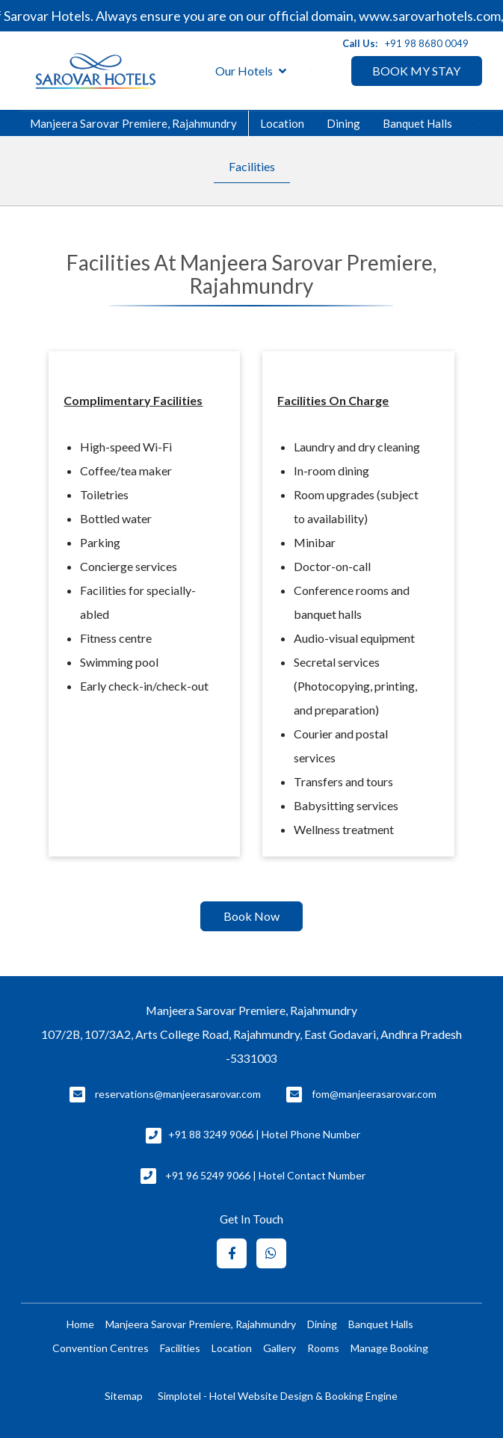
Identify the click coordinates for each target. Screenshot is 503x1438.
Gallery (279, 1348)
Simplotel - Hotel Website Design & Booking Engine (278, 1395)
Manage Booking (389, 1348)
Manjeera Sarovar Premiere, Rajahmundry (133, 123)
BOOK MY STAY (416, 71)
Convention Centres (100, 1348)
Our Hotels (250, 71)
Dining (343, 123)
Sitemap (124, 1395)
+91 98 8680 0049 (427, 43)
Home (80, 1324)
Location (282, 123)
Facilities (252, 166)
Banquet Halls (417, 123)
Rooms (323, 1348)
